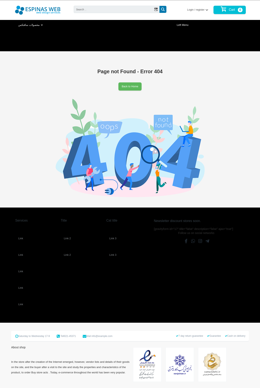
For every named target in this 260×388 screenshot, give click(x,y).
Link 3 (112, 238)
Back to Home (130, 86)
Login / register (196, 9)
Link (20, 238)
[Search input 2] (113, 9)
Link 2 (67, 238)
